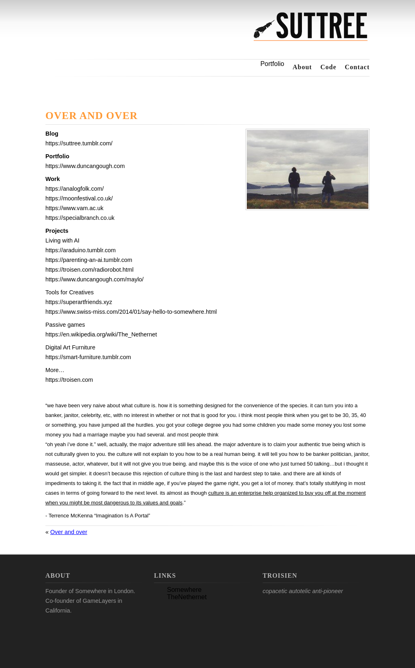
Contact (357, 67)
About (302, 67)
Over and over (91, 116)
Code (328, 67)
